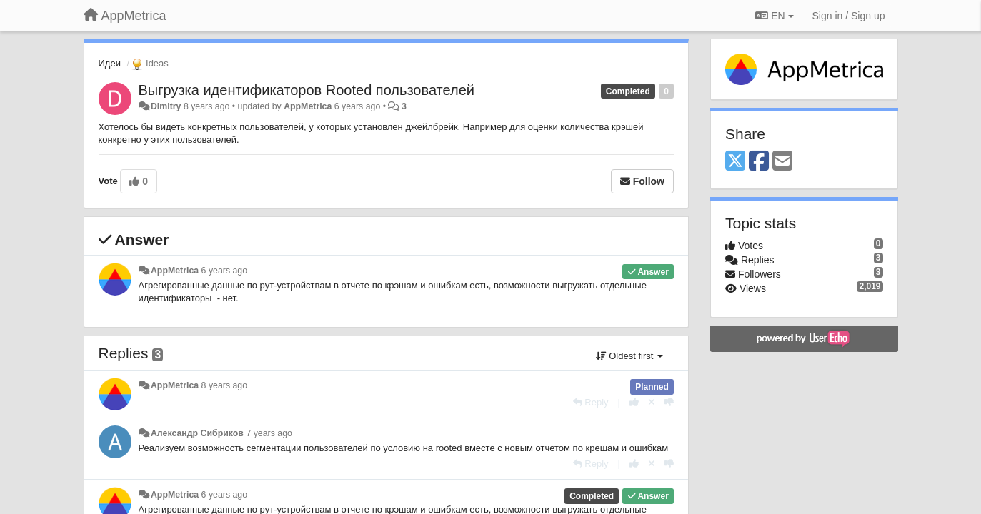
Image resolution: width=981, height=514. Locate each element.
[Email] (782, 161)
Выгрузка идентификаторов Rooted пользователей (306, 90)
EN (774, 15)
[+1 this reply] (634, 402)
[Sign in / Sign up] (849, 16)
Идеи (110, 63)
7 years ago (269, 433)
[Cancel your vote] (651, 402)
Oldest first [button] (629, 356)
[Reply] (591, 402)
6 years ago (224, 271)
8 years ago (224, 385)
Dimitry (166, 106)
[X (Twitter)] (735, 161)
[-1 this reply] (669, 402)
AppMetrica (308, 106)
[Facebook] (759, 161)
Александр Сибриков (197, 433)
